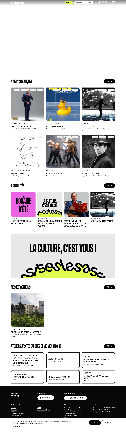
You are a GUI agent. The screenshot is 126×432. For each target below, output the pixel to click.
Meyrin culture (17, 3)
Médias (13, 412)
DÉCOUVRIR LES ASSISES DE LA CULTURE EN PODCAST (49, 223)
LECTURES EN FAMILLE (24, 377)
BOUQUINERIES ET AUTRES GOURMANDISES (25, 361)
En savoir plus (17, 426)
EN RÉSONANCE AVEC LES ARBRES (95, 377)
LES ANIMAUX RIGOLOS (59, 377)
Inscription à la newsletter (75, 398)
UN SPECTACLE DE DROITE (23, 126)
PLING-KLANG (17, 173)
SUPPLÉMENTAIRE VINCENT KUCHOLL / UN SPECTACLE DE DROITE (75, 223)
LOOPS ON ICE (88, 126)
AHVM (39, 408)
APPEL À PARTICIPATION (102, 221)
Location (13, 408)
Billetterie (68, 2)
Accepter (95, 422)
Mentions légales (16, 415)
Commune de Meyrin (43, 410)
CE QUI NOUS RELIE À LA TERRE (26, 332)
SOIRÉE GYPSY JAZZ (91, 173)
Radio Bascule (45, 398)
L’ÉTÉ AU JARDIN (55, 362)
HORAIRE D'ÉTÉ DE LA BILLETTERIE (21, 222)
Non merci (107, 422)
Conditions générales (17, 414)
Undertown (40, 412)
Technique (14, 410)
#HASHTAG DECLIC (55, 173)
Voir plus (109, 81)
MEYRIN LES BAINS (55, 126)
